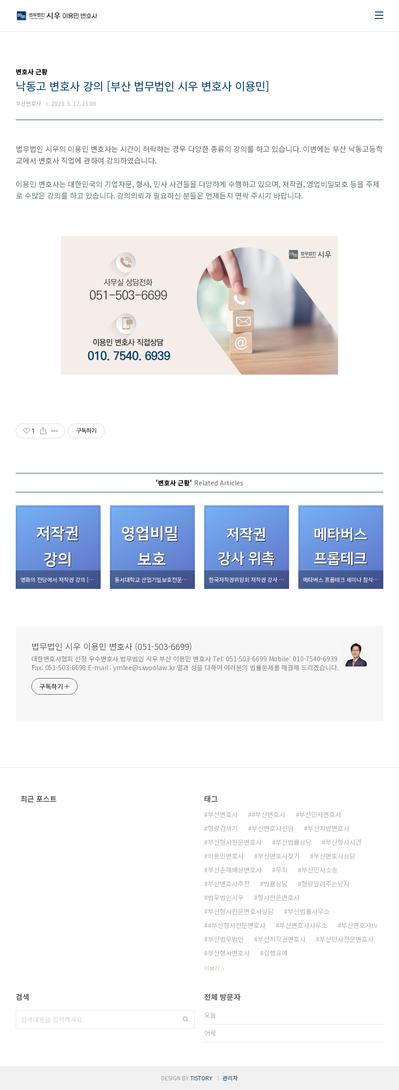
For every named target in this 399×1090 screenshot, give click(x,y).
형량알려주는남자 (326, 883)
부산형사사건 (344, 842)
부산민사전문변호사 (347, 939)
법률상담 (276, 883)
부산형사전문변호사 (235, 842)
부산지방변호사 (329, 828)
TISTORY (201, 1078)
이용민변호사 (226, 855)
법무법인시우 (226, 897)
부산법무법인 (226, 939)
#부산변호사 (268, 814)
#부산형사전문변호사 (237, 925)
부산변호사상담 (335, 855)
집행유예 (276, 952)
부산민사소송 (320, 869)
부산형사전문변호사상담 (241, 911)
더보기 (211, 968)
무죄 (282, 869)
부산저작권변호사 (282, 939)
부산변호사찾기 (279, 855)
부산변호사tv (359, 925)
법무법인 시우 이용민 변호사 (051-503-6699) (111, 646)
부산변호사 (223, 814)
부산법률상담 (294, 842)
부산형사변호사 (229, 952)
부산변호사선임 (273, 828)
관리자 (230, 1078)
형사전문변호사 (279, 897)
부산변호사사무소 (303, 925)
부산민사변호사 (320, 814)
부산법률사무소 (309, 911)
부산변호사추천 (229, 883)
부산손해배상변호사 (235, 869)
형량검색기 (223, 828)
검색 (185, 1019)
